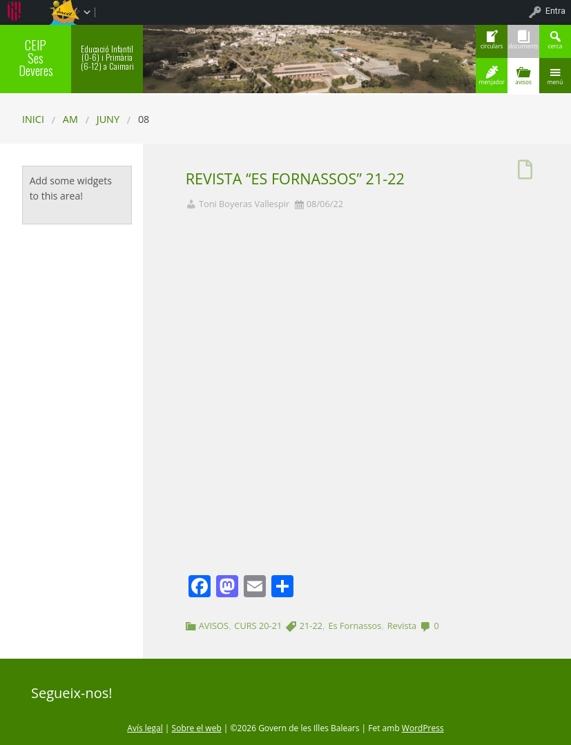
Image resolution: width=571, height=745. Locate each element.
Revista (401, 625)
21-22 (311, 625)
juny (108, 119)
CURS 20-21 (258, 625)
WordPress (423, 728)
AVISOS (214, 625)
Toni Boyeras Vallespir (244, 204)
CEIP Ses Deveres (36, 57)
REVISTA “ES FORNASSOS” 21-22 (295, 178)
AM (70, 119)
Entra (555, 11)
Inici (33, 119)
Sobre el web (197, 728)
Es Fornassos (354, 625)
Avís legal (144, 728)
